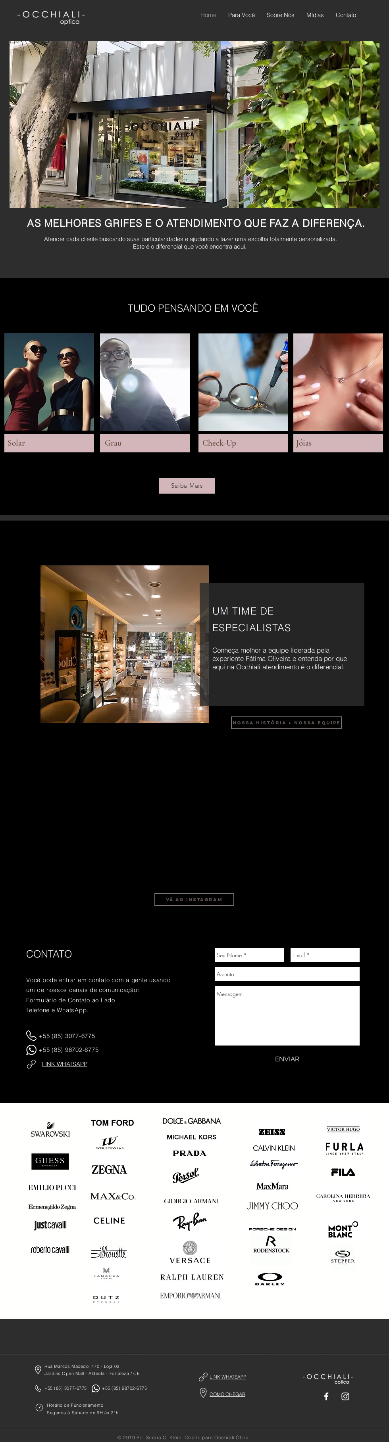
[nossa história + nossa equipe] (286, 722)
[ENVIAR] (287, 1060)
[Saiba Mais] (187, 486)
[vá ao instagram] (194, 899)
